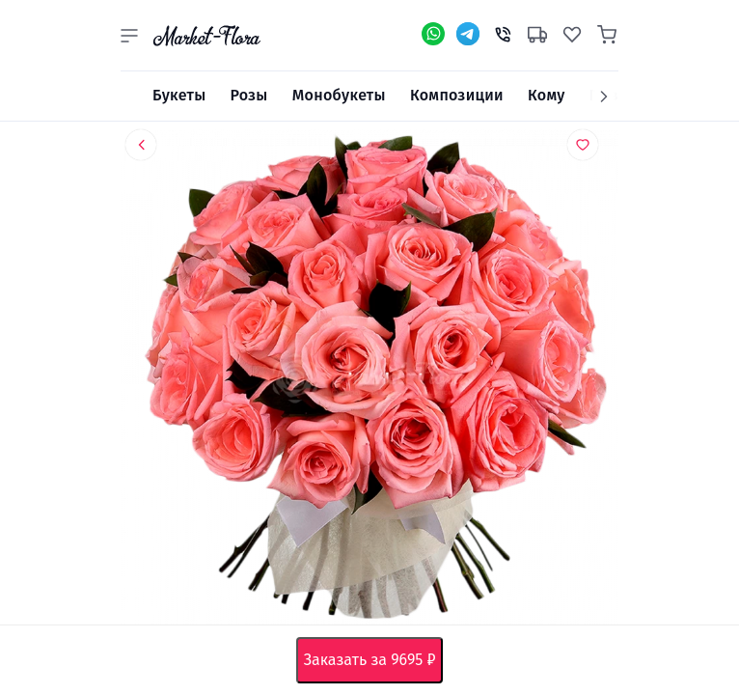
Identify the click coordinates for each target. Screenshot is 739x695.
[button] (129, 35)
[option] (369, 381)
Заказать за (374, 660)
